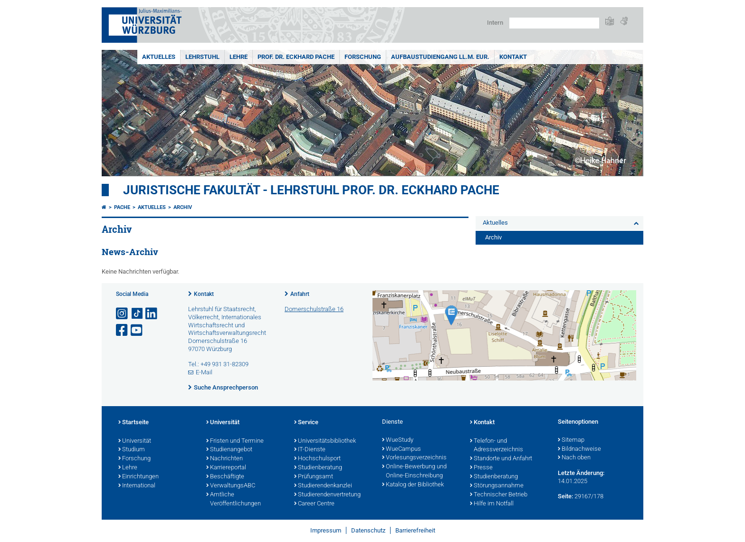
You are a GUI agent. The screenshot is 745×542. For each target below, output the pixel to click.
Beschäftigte (225, 477)
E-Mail (204, 372)
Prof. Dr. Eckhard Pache (296, 56)
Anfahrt (299, 294)
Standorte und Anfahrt (501, 459)
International (136, 486)
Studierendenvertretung (327, 495)
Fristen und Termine (235, 441)
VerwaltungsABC (230, 486)
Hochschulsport (317, 459)
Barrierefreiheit (415, 530)
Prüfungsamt (313, 477)
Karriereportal (226, 468)
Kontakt (513, 56)
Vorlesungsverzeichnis (414, 458)
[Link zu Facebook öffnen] (122, 330)
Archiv (182, 207)
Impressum (325, 530)
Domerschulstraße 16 (314, 309)
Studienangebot (229, 450)
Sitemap (571, 440)
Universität (134, 441)
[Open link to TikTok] (137, 313)
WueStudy (397, 440)
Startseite (133, 422)
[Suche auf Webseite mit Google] (554, 23)
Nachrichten (224, 459)
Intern (495, 22)
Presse (481, 468)
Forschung (362, 56)
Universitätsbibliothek (325, 441)
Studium (131, 450)
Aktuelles (158, 56)
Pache (122, 207)
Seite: (565, 496)
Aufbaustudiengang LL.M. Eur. (440, 56)
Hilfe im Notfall (492, 504)
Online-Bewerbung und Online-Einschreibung (414, 471)
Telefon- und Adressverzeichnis (496, 446)
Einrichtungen (138, 477)
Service (306, 422)
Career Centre (314, 504)
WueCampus (401, 449)
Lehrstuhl (202, 56)
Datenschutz (368, 530)
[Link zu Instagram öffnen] (122, 313)
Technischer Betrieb (498, 495)
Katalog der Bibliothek (413, 485)
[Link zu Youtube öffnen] (137, 330)
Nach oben (574, 458)
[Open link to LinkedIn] (152, 313)
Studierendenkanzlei (323, 486)
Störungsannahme (497, 486)
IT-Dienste (309, 450)
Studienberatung (318, 468)
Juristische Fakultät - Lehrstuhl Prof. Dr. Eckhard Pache (311, 190)
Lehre (238, 56)
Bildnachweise (579, 449)
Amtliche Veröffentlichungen (233, 499)
